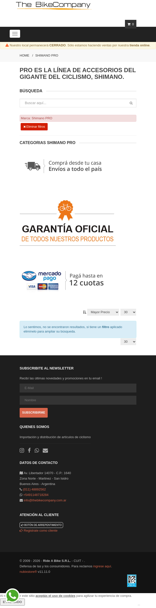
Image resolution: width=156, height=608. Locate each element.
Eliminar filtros (34, 126)
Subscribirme (33, 412)
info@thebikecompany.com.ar (45, 500)
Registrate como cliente (38, 530)
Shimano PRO (46, 55)
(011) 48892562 (34, 489)
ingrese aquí (102, 566)
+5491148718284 (36, 495)
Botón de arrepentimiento (41, 525)
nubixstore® (28, 572)
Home (24, 55)
